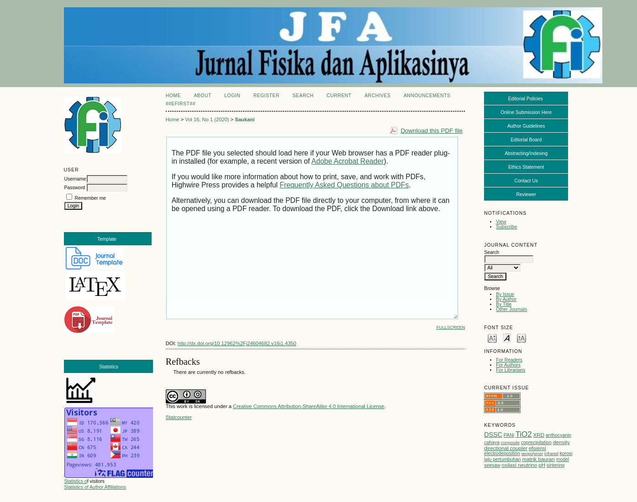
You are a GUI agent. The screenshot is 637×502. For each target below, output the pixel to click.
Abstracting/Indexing (526, 153)
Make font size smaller (492, 337)
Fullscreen (451, 327)
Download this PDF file (431, 130)
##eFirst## (180, 103)
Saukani (244, 119)
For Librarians (510, 370)
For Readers (509, 359)
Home (173, 95)
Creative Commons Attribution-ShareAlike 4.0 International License (308, 406)
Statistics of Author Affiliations (95, 487)
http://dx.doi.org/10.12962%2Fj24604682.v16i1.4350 (237, 343)
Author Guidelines (526, 126)
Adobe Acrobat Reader (347, 161)
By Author (506, 299)
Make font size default (506, 337)
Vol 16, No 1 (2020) (207, 119)
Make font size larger (521, 337)
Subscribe (506, 226)
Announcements (427, 95)
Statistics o (75, 481)
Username (75, 178)
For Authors (508, 364)
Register (266, 95)
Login (232, 95)
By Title (503, 304)
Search (302, 95)
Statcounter (179, 417)
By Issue (505, 294)
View (501, 221)
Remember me (90, 198)
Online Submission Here (526, 112)
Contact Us (526, 180)
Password (74, 187)
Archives (377, 95)
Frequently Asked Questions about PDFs (344, 185)
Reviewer (526, 194)
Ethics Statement (526, 167)
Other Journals (511, 309)
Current (338, 95)
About (202, 95)
